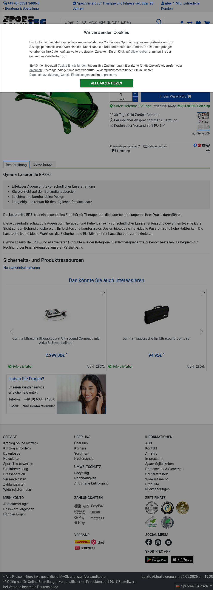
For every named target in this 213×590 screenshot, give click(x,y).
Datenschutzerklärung (44, 75)
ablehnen (35, 70)
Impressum (108, 75)
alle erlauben (139, 51)
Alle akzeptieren (106, 83)
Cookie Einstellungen (72, 65)
